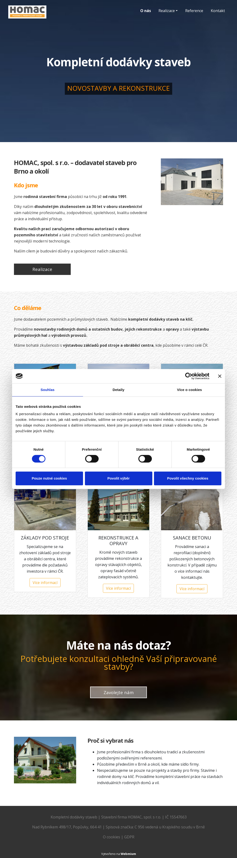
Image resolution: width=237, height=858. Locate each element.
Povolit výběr (118, 478)
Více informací (45, 582)
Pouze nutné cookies (49, 478)
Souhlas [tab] (47, 390)
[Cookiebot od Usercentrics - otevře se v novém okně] (188, 376)
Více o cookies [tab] (189, 390)
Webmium (128, 854)
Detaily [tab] (118, 390)
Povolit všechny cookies (187, 478)
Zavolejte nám (119, 692)
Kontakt (218, 10)
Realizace (166, 10)
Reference (194, 10)
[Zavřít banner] (219, 376)
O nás (145, 10)
